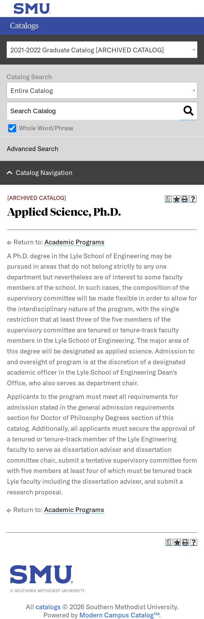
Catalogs (24, 26)
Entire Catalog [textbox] (31, 90)
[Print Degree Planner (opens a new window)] (168, 199)
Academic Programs (74, 242)
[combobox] (102, 49)
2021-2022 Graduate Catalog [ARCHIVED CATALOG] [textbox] (87, 50)
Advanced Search (32, 148)
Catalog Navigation (44, 172)
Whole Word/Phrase (46, 128)
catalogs (48, 607)
